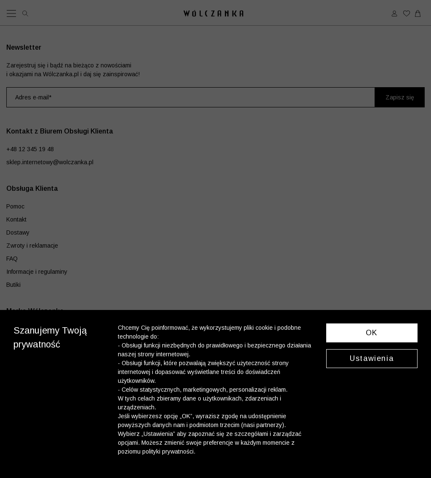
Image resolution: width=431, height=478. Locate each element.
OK (372, 332)
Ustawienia (372, 358)
